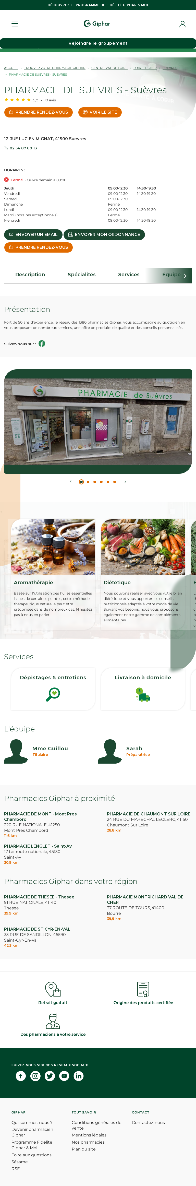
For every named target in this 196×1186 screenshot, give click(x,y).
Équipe (171, 274)
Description (30, 274)
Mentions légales (89, 1135)
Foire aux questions (31, 1155)
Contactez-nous (148, 1122)
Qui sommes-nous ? (32, 1122)
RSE (15, 1168)
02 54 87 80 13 (23, 148)
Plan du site (84, 1149)
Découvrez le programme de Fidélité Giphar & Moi (98, 5)
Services (129, 274)
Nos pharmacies (88, 1142)
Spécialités (82, 274)
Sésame (19, 1161)
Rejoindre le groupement (98, 43)
